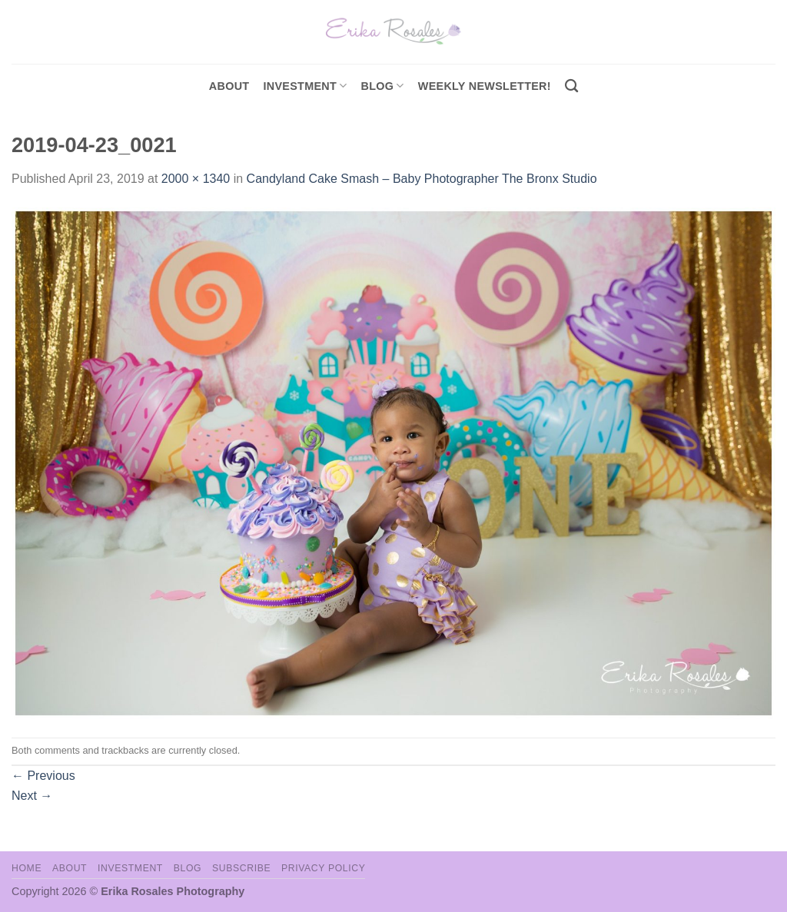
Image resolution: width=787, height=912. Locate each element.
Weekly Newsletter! (484, 86)
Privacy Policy (323, 868)
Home (27, 868)
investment (305, 85)
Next (32, 795)
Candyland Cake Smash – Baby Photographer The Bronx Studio (422, 178)
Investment (130, 868)
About (229, 86)
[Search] (571, 86)
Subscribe (241, 868)
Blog (382, 85)
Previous (43, 775)
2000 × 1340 (195, 178)
